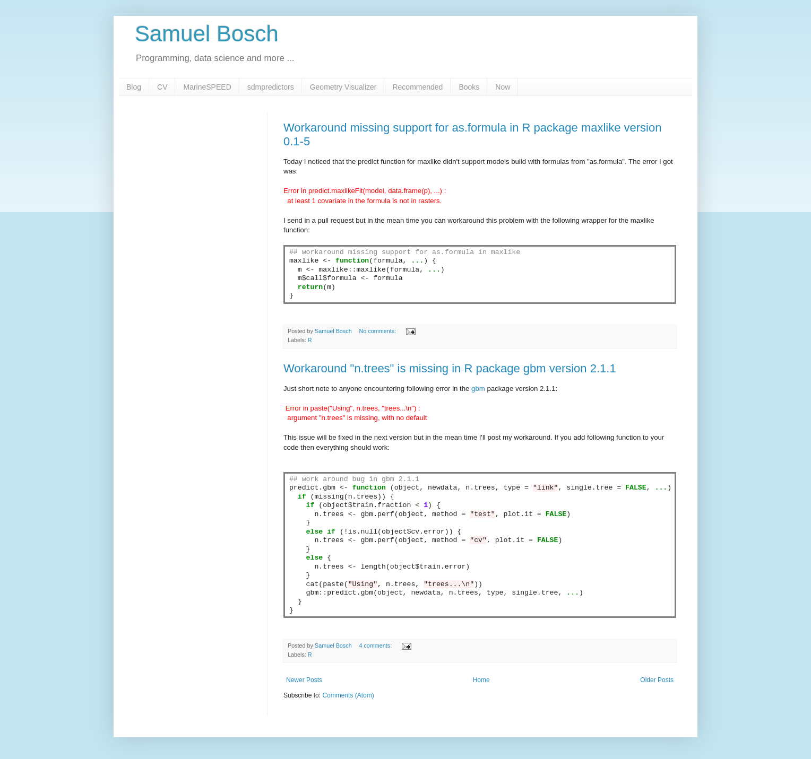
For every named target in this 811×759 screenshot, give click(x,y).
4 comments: (376, 645)
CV (162, 87)
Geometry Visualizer (343, 87)
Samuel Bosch (207, 33)
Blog (133, 87)
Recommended (417, 87)
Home (481, 680)
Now (502, 87)
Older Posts (657, 680)
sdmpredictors (270, 87)
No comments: (378, 331)
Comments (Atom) (348, 695)
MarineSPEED (207, 87)
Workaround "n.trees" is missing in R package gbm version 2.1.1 (449, 368)
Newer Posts (304, 680)
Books (469, 87)
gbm (478, 388)
